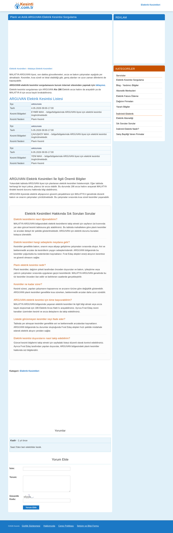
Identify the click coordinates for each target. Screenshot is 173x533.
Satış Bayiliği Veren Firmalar (130, 134)
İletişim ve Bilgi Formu (88, 526)
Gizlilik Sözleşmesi (31, 526)
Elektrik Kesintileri (150, 5)
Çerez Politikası (66, 526)
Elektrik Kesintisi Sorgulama (130, 80)
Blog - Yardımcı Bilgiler (127, 85)
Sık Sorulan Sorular (126, 123)
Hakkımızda (49, 526)
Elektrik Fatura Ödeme (127, 96)
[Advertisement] (60, 42)
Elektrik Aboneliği (124, 118)
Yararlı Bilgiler (123, 107)
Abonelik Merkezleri (126, 91)
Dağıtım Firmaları (124, 101)
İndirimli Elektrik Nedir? (127, 129)
